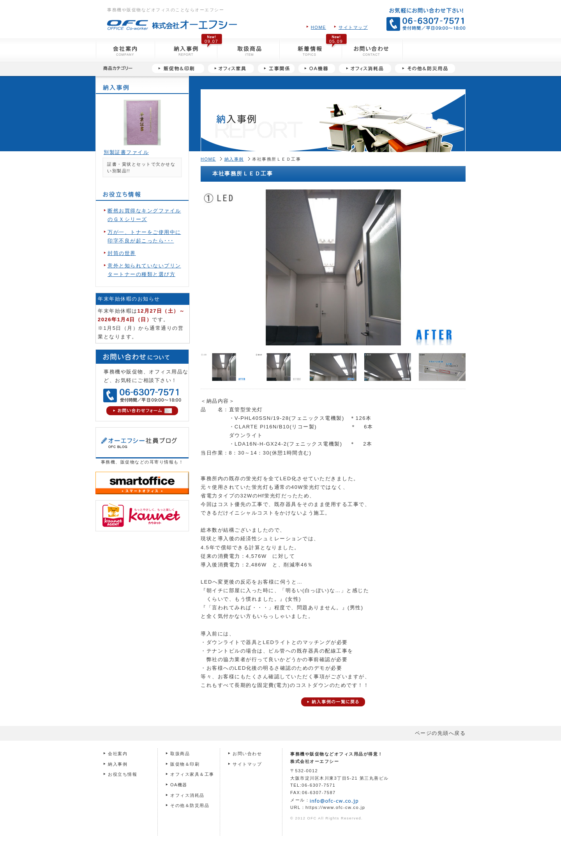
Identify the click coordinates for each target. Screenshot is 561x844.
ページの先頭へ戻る (440, 733)
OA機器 (178, 784)
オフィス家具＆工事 (192, 774)
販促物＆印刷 (184, 764)
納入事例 (234, 159)
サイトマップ (353, 27)
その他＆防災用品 (189, 805)
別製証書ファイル (126, 152)
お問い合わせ (247, 753)
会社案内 (117, 753)
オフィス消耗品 (187, 795)
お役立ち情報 (122, 774)
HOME (318, 27)
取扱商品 (180, 753)
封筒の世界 (122, 253)
